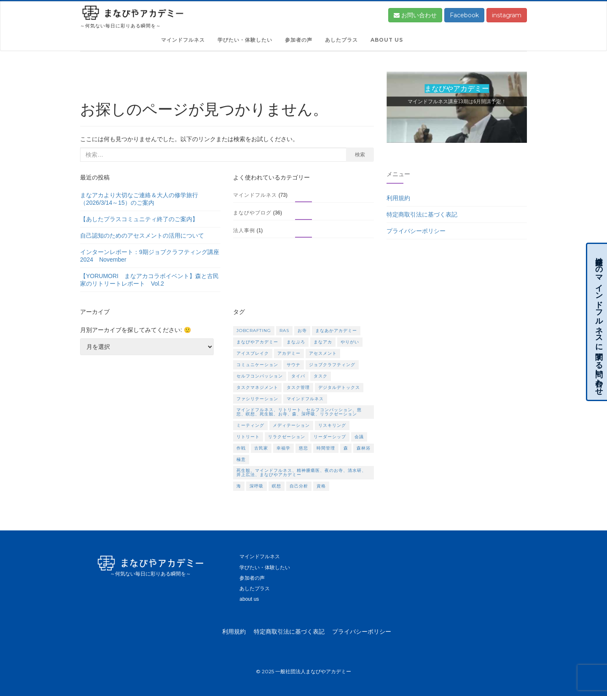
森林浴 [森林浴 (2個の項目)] (364, 448)
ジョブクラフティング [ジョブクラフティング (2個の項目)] (332, 364)
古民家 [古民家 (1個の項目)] (261, 448)
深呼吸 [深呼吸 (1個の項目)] (256, 486)
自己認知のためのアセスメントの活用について (142, 235)
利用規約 (398, 198)
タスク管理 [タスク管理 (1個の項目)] (298, 387)
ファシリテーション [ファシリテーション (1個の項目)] (257, 399)
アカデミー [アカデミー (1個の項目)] (289, 353)
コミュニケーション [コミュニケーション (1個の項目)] (257, 364)
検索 (360, 154)
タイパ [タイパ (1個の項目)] (298, 376)
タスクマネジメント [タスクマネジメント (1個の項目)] (257, 387)
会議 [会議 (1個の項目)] (359, 436)
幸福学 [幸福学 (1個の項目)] (283, 448)
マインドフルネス (183, 40)
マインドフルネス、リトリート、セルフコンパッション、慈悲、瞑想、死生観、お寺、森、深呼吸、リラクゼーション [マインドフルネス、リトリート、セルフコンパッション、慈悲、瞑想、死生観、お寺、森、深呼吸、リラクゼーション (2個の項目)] (299, 412)
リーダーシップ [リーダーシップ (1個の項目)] (330, 436)
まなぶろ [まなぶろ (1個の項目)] (296, 342)
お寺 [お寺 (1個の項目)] (302, 330)
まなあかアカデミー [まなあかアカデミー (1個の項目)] (336, 330)
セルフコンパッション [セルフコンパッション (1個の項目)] (259, 376)
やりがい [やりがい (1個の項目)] (350, 342)
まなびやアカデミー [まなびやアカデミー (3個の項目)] (257, 342)
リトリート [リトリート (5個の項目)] (248, 436)
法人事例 (244, 230)
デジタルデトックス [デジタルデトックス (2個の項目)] (339, 387)
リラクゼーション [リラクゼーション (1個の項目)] (286, 436)
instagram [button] (506, 15)
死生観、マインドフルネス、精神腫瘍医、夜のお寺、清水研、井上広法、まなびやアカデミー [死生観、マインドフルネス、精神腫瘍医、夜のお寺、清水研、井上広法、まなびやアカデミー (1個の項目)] (301, 472)
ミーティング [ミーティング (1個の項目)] (250, 425)
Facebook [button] (464, 15)
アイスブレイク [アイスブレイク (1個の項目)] (252, 353)
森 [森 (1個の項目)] (346, 448)
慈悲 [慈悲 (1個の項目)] (303, 448)
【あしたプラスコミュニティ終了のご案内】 (139, 219)
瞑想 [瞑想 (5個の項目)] (276, 486)
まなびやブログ (252, 212)
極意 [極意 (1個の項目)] (241, 459)
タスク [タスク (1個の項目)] (321, 376)
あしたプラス (341, 40)
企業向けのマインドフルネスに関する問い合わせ (599, 321)
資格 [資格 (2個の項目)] (321, 486)
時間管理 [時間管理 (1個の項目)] (326, 448)
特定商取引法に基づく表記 (422, 214)
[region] (457, 111)
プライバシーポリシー (416, 231)
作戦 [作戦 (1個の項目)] (241, 448)
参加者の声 (298, 40)
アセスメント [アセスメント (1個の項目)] (323, 353)
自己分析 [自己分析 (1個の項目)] (299, 486)
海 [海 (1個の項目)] (238, 486)
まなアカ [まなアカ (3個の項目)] (323, 342)
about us (387, 40)
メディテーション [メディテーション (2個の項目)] (291, 425)
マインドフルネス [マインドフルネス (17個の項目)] (305, 399)
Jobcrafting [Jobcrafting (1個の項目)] (253, 330)
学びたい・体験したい (245, 40)
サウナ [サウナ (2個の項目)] (294, 364)
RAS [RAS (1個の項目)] (284, 330)
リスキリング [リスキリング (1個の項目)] (332, 425)
